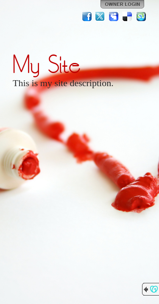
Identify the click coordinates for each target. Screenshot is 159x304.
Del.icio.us (128, 16)
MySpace (114, 16)
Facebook (87, 16)
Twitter (100, 16)
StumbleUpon (141, 16)
